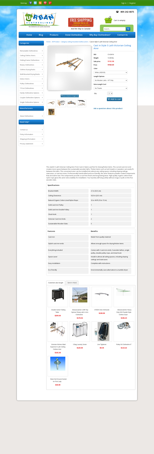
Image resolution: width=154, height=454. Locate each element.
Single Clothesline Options (29, 102)
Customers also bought (55, 283)
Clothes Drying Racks (27, 69)
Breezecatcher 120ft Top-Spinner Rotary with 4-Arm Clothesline (79, 312)
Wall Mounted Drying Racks (30, 74)
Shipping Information (27, 139)
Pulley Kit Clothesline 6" (124, 344)
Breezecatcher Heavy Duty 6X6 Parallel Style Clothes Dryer (123, 312)
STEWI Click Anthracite (101, 310)
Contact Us (122, 35)
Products (54, 35)
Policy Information (26, 134)
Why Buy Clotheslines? (99, 35)
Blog (41, 35)
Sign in (123, 3)
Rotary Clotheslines (27, 65)
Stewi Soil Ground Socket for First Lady (58, 380)
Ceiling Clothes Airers (27, 55)
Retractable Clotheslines (29, 51)
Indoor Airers (24, 79)
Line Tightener (101, 344)
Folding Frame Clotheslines (29, 60)
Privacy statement (26, 144)
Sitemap (23, 3)
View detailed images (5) (70, 96)
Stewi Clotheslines (26, 116)
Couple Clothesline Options (30, 97)
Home (48, 42)
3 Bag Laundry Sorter (80, 344)
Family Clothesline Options (29, 93)
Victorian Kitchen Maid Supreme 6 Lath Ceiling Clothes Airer (58, 347)
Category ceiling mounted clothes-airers (74, 42)
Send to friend (72, 283)
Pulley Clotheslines (27, 83)
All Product (55, 42)
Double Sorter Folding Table (58, 311)
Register (132, 3)
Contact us (24, 130)
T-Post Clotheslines (27, 88)
